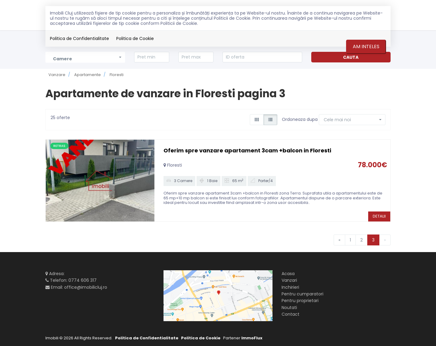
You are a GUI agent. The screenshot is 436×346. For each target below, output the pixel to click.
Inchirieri (290, 287)
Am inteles (366, 46)
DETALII (379, 216)
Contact (290, 314)
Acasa (288, 274)
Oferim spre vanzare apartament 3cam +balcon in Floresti (247, 150)
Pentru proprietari (300, 301)
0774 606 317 (82, 280)
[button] (352, 119)
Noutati (289, 307)
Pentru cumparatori (302, 294)
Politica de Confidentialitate (79, 38)
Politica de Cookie (135, 38)
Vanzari (289, 280)
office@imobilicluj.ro (85, 287)
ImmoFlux (252, 338)
